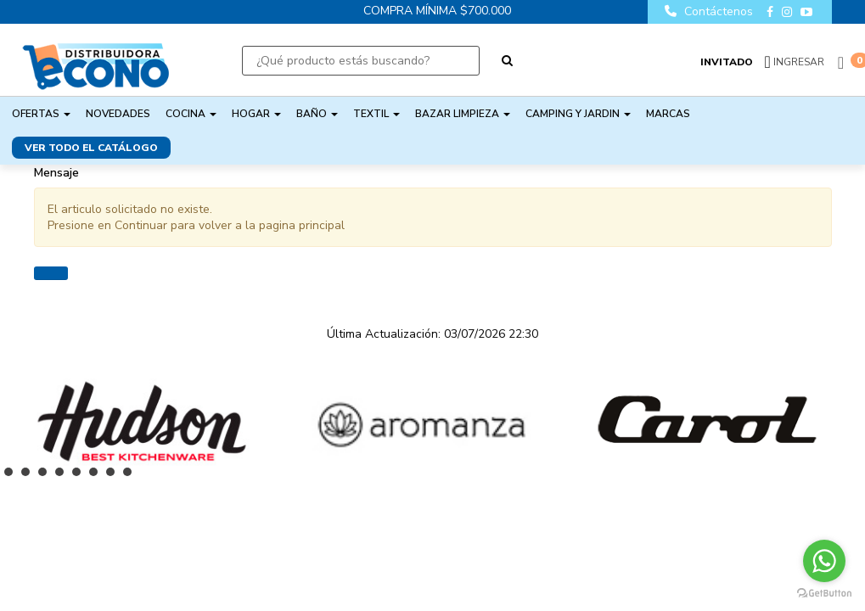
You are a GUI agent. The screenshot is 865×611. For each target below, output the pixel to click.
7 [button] (114, 476)
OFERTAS (41, 114)
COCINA (191, 114)
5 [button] (80, 476)
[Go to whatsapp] (824, 561)
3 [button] (46, 476)
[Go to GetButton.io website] (824, 593)
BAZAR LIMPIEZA (462, 114)
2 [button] (29, 476)
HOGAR (256, 114)
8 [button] (131, 476)
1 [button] (12, 476)
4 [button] (63, 476)
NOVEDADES (118, 114)
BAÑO (317, 114)
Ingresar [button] (798, 62)
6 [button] (97, 476)
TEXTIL (376, 114)
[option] (141, 421)
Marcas (668, 114)
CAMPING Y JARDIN (578, 114)
